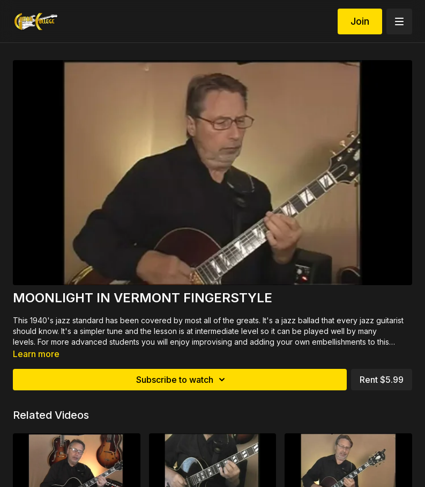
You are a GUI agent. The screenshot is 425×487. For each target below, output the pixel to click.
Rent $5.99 (382, 379)
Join (360, 21)
